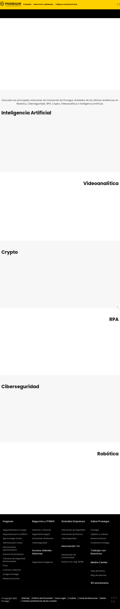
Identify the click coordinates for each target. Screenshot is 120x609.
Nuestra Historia (98, 538)
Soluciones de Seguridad (73, 530)
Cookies (72, 598)
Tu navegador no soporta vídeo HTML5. (60, 13)
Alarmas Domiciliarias (13, 554)
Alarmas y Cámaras (41, 530)
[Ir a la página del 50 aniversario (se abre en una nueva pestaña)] (60, 13)
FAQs (5, 565)
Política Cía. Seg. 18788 (72, 561)
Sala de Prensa (98, 571)
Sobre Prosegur (100, 521)
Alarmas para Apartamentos (10, 548)
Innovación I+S (70, 546)
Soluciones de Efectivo (43, 538)
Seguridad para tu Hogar (14, 530)
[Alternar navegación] (117, 4)
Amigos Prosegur (11, 574)
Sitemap (25, 598)
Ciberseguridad (39, 542)
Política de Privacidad (42, 598)
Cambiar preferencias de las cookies (39, 601)
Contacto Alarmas (12, 570)
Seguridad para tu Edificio (15, 534)
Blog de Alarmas (98, 575)
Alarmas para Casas (12, 542)
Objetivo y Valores (99, 534)
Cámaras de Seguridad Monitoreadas (14, 560)
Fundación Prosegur (100, 542)
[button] (27, 4)
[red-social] (112, 598)
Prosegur (95, 530)
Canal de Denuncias (88, 598)
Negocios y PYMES (43, 521)
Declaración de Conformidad (68, 556)
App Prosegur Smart (12, 538)
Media (103, 598)
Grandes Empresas (73, 521)
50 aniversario (100, 583)
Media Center (99, 562)
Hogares (8, 521)
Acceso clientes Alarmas (42, 552)
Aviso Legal (60, 598)
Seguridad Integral (41, 534)
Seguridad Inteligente (42, 562)
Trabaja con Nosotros (98, 552)
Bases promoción (11, 578)
